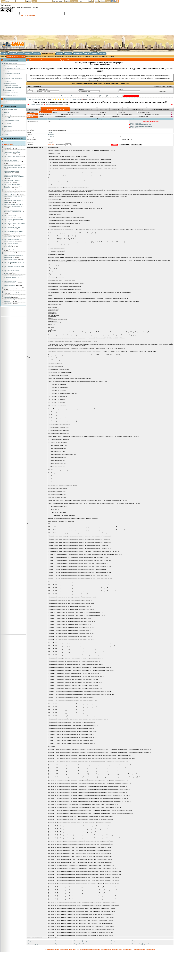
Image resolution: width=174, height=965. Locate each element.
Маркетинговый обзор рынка (83, 109)
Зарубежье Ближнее (144, 112)
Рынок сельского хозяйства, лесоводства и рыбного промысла (14, 175)
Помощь (169, 86)
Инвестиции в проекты (81, 56)
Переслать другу (33, 944)
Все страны (30, 112)
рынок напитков (135, 123)
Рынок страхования (9, 285)
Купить (115, 145)
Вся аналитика (8, 142)
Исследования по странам (12, 68)
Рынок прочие (8, 303)
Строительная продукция (11, 120)
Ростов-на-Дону (143, 116)
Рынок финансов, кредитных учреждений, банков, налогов (12, 210)
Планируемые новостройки (12, 87)
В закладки (58, 941)
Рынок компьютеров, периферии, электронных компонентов (13, 276)
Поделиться (31, 941)
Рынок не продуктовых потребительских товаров (11, 160)
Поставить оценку (75, 99)
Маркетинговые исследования (16, 56)
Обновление (124, 145)
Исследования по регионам (12, 71)
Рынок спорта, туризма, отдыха (13, 196)
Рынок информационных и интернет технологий (12, 193)
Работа (111, 56)
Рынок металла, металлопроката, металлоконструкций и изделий (13, 231)
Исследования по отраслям (12, 66)
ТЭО (125, 109)
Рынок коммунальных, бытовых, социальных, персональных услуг (14, 205)
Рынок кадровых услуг (10, 259)
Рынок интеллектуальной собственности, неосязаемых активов (12, 271)
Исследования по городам (12, 73)
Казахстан (103, 112)
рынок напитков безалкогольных (140, 124)
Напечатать (114, 944)
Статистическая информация (160, 109)
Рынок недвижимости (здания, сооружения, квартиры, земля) (13, 166)
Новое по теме (136, 145)
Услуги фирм (59, 56)
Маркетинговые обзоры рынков (13, 78)
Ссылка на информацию (81, 941)
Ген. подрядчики (9, 90)
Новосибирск (115, 116)
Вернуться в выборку (37, 104)
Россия (50, 132)
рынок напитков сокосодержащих (141, 126)
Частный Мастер (9, 117)
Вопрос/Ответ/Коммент (35, 99)
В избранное (114, 941)
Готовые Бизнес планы (10, 76)
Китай (85, 114)
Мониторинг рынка (137, 109)
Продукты (51, 134)
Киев (91, 116)
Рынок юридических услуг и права (14, 292)
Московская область (45, 114)
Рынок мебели (8, 236)
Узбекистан (121, 112)
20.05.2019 (51, 137)
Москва (41, 116)
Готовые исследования (10, 63)
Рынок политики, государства (12, 288)
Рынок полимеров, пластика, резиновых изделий (12, 228)
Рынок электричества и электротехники (10, 216)
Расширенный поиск (159, 86)
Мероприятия (103, 56)
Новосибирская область (152, 114)
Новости (3, 56)
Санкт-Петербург (60, 116)
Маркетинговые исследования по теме (57, 104)
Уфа (103, 116)
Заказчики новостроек (11, 92)
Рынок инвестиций (9, 253)
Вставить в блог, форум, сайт (140, 944)
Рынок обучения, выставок (12, 249)
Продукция (50, 56)
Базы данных (7, 81)
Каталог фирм (30, 56)
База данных (116, 109)
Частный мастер (41, 56)
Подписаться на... (137, 941)
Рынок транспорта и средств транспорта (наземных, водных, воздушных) (13, 186)
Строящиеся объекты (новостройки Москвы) (11, 84)
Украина (54, 112)
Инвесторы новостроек (11, 95)
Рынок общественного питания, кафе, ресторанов (13, 240)
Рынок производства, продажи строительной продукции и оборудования (13, 152)
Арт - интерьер (93, 56)
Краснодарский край (67, 114)
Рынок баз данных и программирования (10, 281)
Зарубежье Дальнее (73, 112)
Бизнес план (103, 109)
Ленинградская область (98, 114)
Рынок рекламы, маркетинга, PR (13, 266)
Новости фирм (68, 56)
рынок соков (134, 127)
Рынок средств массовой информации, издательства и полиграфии (12, 245)
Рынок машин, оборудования (12, 156)
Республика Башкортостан (124, 114)
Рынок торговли (8, 190)
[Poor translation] (9, 10)
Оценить (57, 944)
